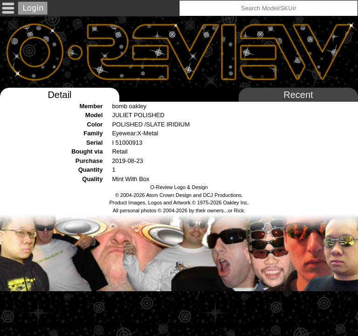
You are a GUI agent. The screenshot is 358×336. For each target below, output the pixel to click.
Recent (298, 95)
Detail (59, 95)
